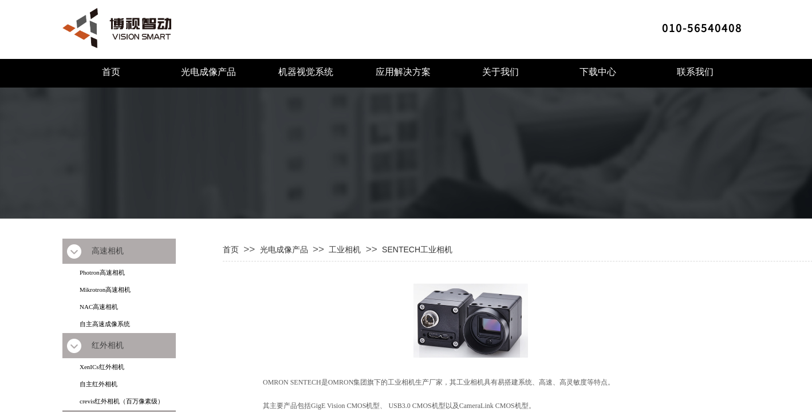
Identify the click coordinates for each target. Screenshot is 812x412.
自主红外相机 (98, 384)
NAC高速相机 (99, 306)
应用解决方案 (403, 72)
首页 (111, 72)
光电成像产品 (208, 72)
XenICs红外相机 (102, 366)
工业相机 (345, 249)
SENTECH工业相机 (417, 249)
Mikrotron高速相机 (105, 289)
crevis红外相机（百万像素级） (122, 401)
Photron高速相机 (102, 272)
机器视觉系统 (305, 72)
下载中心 (598, 72)
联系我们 (695, 72)
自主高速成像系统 (105, 323)
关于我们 (500, 72)
